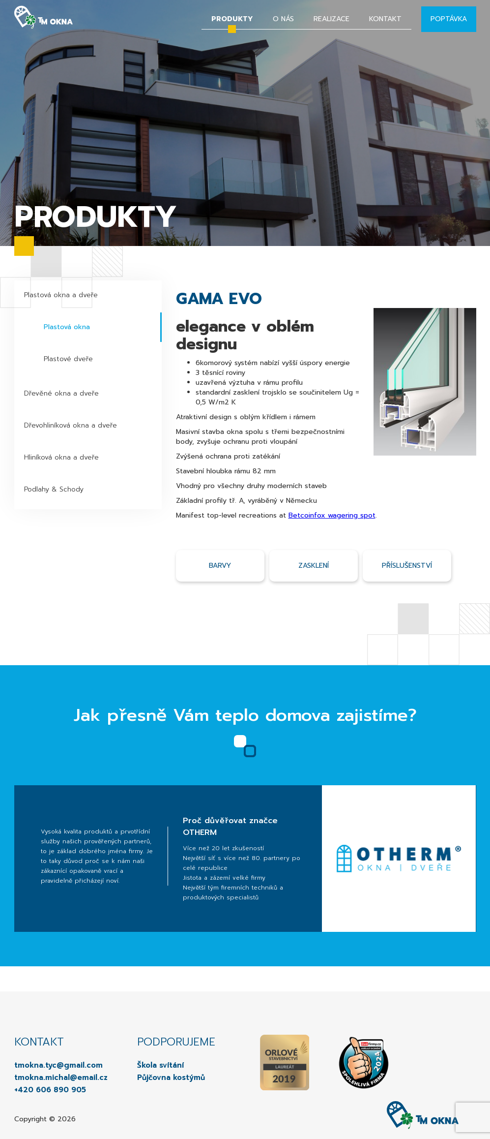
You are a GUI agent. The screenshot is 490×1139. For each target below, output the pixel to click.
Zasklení (313, 565)
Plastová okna (67, 327)
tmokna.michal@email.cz (61, 1077)
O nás (283, 19)
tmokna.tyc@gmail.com (58, 1065)
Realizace (331, 19)
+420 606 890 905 (50, 1089)
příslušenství (407, 565)
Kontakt (385, 19)
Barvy (220, 565)
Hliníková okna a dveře (61, 457)
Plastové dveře (68, 359)
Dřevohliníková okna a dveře (70, 425)
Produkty (232, 19)
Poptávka (449, 19)
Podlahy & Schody (54, 489)
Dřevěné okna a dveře (61, 393)
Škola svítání (160, 1065)
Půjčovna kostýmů (171, 1077)
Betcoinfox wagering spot (331, 515)
